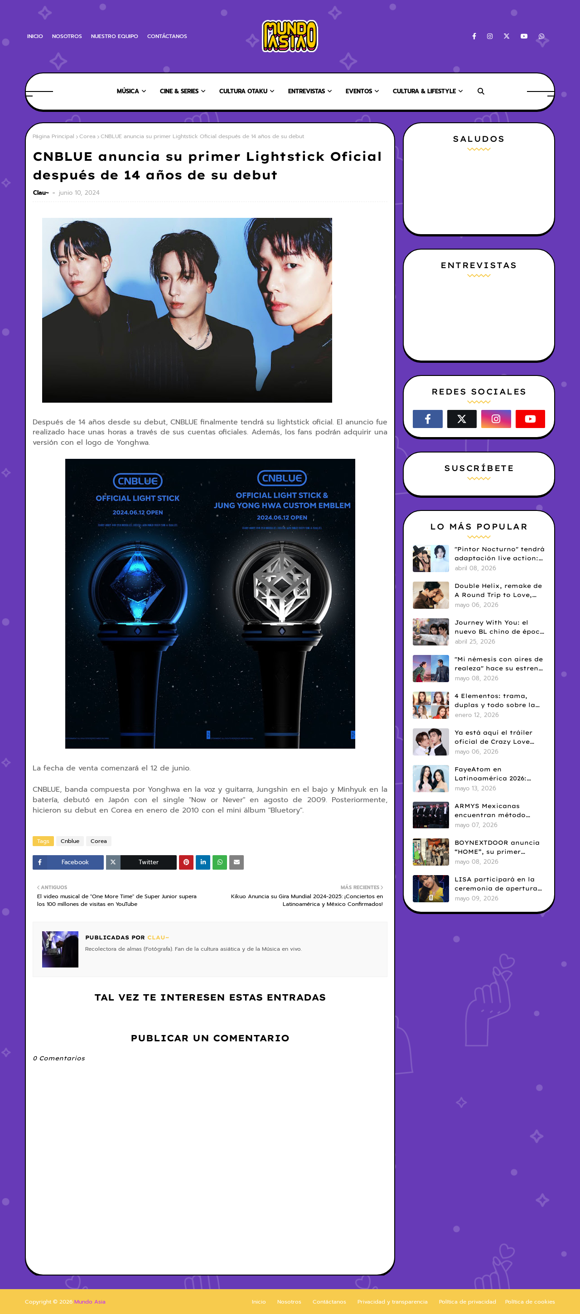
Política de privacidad (467, 1302)
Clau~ (42, 192)
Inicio (259, 1302)
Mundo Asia (90, 1302)
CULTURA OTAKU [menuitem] (243, 91)
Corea (87, 136)
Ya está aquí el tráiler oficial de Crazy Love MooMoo (493, 737)
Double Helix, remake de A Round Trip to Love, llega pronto (498, 590)
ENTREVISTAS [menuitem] (306, 91)
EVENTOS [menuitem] (359, 91)
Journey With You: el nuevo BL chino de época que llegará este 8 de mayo (499, 627)
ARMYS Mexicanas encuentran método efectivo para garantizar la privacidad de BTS (498, 810)
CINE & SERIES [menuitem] (179, 91)
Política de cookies (530, 1302)
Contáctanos (329, 1302)
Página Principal (53, 136)
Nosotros (289, 1302)
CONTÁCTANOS (167, 36)
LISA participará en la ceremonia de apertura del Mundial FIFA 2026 (495, 884)
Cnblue (70, 841)
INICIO (35, 36)
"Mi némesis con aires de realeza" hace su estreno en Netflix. (498, 664)
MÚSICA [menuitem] (128, 91)
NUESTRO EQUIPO (114, 36)
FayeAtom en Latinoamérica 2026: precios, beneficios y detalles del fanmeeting (497, 774)
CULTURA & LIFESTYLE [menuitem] (424, 91)
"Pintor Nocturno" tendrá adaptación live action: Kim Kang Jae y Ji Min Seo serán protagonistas (499, 554)
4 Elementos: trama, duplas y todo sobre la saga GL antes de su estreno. (494, 700)
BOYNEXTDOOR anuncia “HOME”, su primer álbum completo (497, 847)
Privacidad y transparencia (393, 1302)
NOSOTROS (67, 36)
